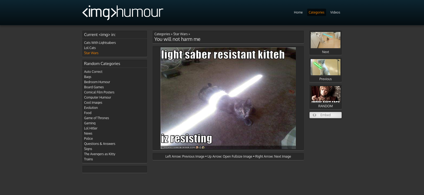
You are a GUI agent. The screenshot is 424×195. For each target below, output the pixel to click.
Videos (335, 12)
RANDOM (325, 97)
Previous (325, 70)
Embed (325, 115)
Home (298, 12)
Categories (316, 12)
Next (325, 43)
